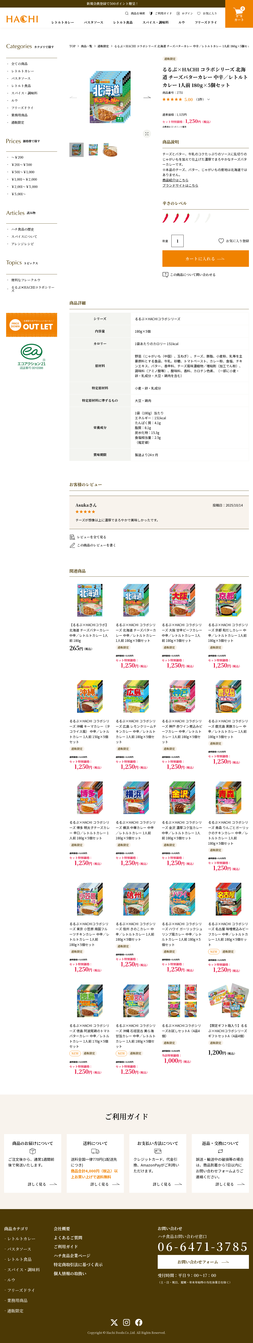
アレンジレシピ (22, 244)
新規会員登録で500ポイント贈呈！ (113, 3)
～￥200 (17, 157)
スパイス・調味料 (155, 22)
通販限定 (17, 122)
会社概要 (62, 1229)
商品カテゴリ (16, 1229)
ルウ (181, 22)
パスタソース (93, 22)
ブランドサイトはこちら (180, 185)
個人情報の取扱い (70, 1273)
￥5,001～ (18, 194)
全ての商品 (19, 63)
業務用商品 (19, 115)
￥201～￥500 (21, 164)
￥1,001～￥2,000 (24, 179)
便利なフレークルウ (25, 280)
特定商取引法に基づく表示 (78, 1264)
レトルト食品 (123, 22)
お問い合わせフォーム (198, 1262)
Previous (73, 97)
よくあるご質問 (68, 1237)
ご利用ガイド (66, 1246)
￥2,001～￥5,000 (24, 186)
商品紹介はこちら (175, 180)
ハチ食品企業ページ (72, 1255)
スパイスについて (24, 236)
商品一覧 (86, 46)
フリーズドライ (206, 22)
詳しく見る (37, 1184)
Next (147, 97)
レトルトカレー (62, 22)
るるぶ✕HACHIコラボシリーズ (32, 289)
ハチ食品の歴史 (22, 229)
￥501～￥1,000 (22, 172)
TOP (72, 46)
